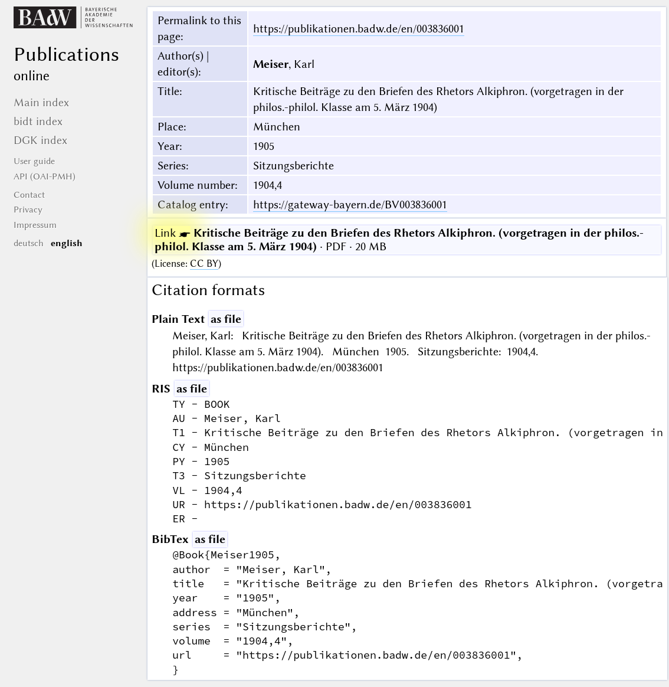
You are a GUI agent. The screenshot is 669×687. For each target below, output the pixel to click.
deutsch (29, 243)
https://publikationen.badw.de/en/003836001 (358, 28)
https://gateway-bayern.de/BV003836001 (350, 204)
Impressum (35, 225)
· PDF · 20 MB (399, 239)
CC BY (204, 263)
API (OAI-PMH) (45, 176)
